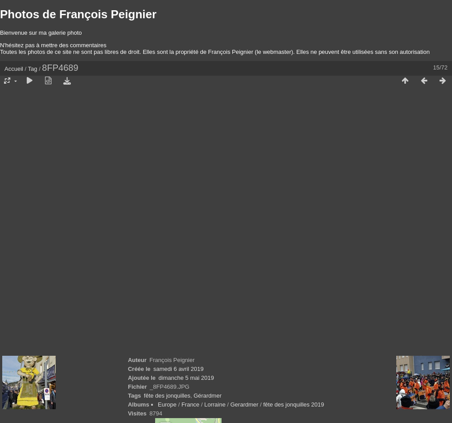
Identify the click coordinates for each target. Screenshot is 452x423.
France (190, 404)
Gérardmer (207, 395)
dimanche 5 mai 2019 (186, 377)
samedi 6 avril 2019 (178, 369)
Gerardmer (244, 404)
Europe (167, 404)
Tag (32, 68)
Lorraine (215, 404)
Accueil (13, 68)
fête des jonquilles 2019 (293, 404)
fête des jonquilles (167, 395)
